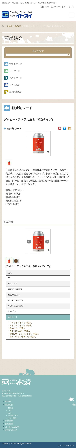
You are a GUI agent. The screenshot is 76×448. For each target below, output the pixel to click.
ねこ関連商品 (15, 92)
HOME (9, 26)
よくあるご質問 (12, 427)
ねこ (9, 413)
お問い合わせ (11, 430)
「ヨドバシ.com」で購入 (19, 331)
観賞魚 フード (15, 64)
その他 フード (15, 78)
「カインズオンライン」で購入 (22, 337)
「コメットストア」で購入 (20, 323)
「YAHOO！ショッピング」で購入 (23, 334)
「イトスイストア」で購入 (20, 325)
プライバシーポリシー (66, 446)
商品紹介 (18, 26)
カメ (9, 410)
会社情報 (9, 420)
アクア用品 (14, 85)
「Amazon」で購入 (16, 328)
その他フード (13, 415)
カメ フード (14, 71)
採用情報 (9, 424)
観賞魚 (10, 408)
